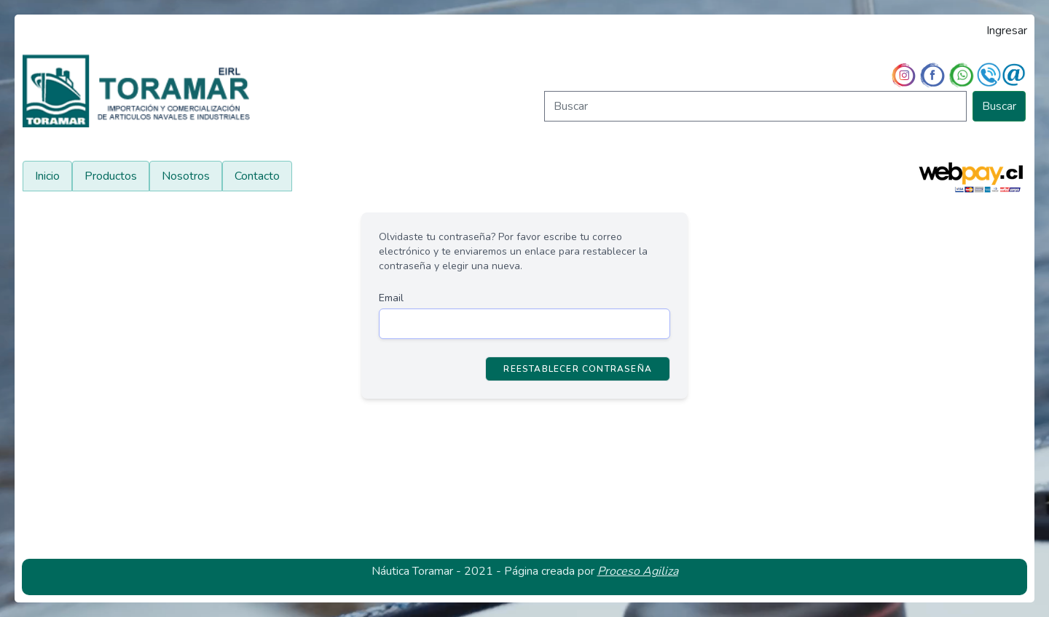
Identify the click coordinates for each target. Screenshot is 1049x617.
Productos (111, 176)
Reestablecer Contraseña (577, 369)
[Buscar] (755, 106)
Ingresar (1006, 31)
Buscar (999, 106)
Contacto (257, 176)
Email (391, 298)
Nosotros (186, 176)
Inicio (47, 176)
